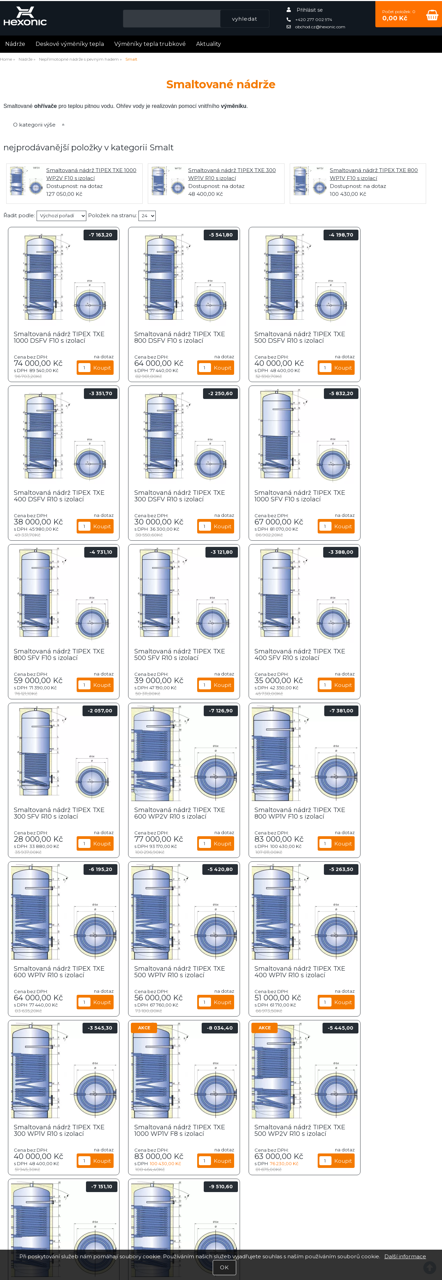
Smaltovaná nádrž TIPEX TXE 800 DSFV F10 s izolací (163, 336)
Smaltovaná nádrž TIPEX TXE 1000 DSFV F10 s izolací (55, 336)
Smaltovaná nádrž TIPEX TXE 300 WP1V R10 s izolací (381, 812)
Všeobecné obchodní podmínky (276, 1222)
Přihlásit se (310, 9)
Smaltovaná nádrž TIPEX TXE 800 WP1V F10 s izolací (381, 653)
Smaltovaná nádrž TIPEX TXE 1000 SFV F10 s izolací (162, 495)
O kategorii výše (34, 123)
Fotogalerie (55, 1214)
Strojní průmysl (221, 1077)
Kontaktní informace (276, 1230)
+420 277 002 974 (309, 18)
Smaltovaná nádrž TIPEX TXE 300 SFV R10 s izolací (161, 653)
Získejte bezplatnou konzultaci (55, 1230)
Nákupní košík (276, 1214)
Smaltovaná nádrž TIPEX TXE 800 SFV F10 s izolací (269, 495)
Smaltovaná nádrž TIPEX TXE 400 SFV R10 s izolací (52, 653)
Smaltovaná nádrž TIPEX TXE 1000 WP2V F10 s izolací (383, 971)
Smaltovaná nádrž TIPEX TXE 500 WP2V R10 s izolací (165, 971)
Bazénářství (351, 1132)
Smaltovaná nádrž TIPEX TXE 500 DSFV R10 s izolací (272, 336)
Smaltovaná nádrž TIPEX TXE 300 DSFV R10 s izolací (55, 495)
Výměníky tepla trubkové (150, 43)
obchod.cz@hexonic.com (316, 25)
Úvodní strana (276, 1198)
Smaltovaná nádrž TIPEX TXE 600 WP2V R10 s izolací (274, 653)
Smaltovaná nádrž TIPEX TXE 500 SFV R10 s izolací (378, 495)
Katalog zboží (276, 1206)
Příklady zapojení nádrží (55, 1222)
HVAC (134, 1078)
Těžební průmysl (308, 1077)
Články (55, 1198)
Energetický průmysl (177, 1133)
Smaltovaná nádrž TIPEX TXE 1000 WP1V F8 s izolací (55, 971)
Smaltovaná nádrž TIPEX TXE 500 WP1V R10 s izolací (164, 812)
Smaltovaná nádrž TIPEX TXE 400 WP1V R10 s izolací (273, 812)
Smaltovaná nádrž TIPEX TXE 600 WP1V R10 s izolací (55, 812)
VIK (264, 1132)
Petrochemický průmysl (395, 1078)
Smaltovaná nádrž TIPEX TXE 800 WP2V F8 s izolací (272, 971)
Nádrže (15, 43)
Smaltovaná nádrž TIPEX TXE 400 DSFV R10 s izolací (381, 336)
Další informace (405, 1256)
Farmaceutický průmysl (90, 1133)
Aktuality (208, 43)
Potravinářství (47, 1078)
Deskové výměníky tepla (70, 43)
